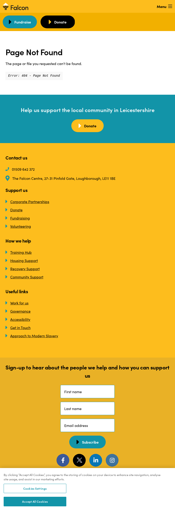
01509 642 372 (20, 169)
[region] (87, 489)
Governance (18, 311)
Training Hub (18, 252)
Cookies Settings (35, 488)
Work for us (16, 303)
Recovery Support (22, 268)
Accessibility (17, 319)
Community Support (24, 277)
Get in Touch (18, 327)
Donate (14, 209)
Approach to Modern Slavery (31, 335)
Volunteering (18, 226)
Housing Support (21, 260)
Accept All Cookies (35, 501)
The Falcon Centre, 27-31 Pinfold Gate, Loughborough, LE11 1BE (60, 178)
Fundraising (17, 218)
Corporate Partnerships (27, 201)
